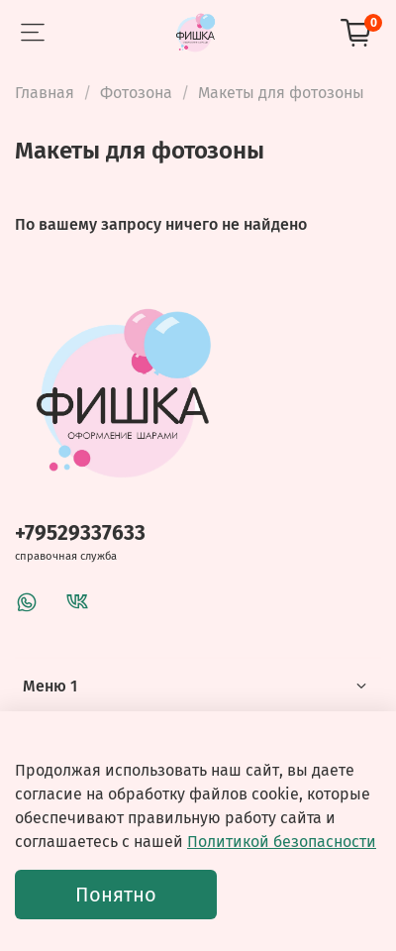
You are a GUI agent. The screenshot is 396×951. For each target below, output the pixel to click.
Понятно (115, 894)
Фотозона (136, 92)
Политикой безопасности (281, 841)
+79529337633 (80, 533)
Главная (44, 92)
